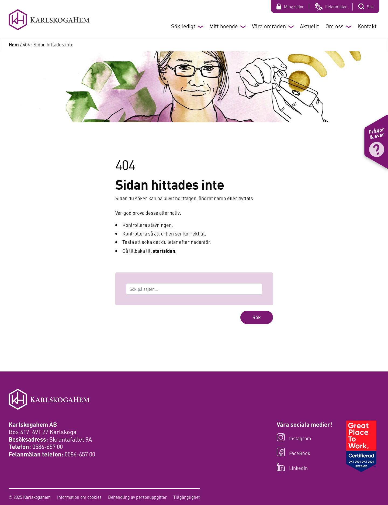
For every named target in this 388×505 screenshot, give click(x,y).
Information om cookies (79, 497)
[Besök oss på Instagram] (304, 437)
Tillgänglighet (186, 497)
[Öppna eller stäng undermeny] (200, 26)
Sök (370, 6)
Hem (14, 44)
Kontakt (367, 26)
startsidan (164, 250)
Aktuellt (309, 26)
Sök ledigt (183, 26)
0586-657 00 (47, 446)
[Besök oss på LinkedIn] (304, 467)
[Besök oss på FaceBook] (304, 452)
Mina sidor (294, 6)
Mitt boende (223, 26)
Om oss (334, 26)
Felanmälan (336, 6)
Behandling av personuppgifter (137, 497)
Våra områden (269, 26)
